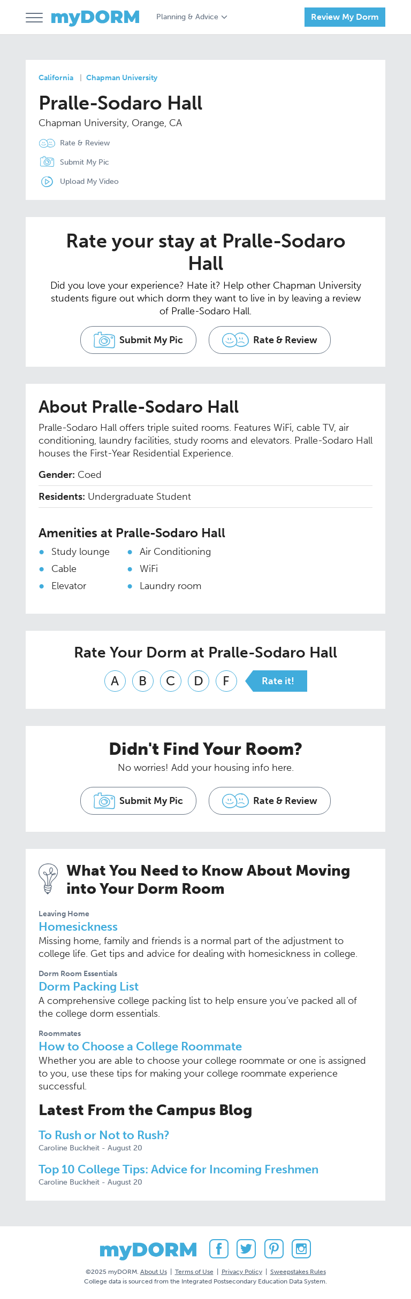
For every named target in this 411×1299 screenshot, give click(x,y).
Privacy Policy (242, 1271)
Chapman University (121, 77)
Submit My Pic (84, 162)
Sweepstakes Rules (298, 1271)
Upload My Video (89, 181)
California (56, 77)
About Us (153, 1271)
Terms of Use (194, 1271)
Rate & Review (85, 143)
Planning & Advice (187, 16)
